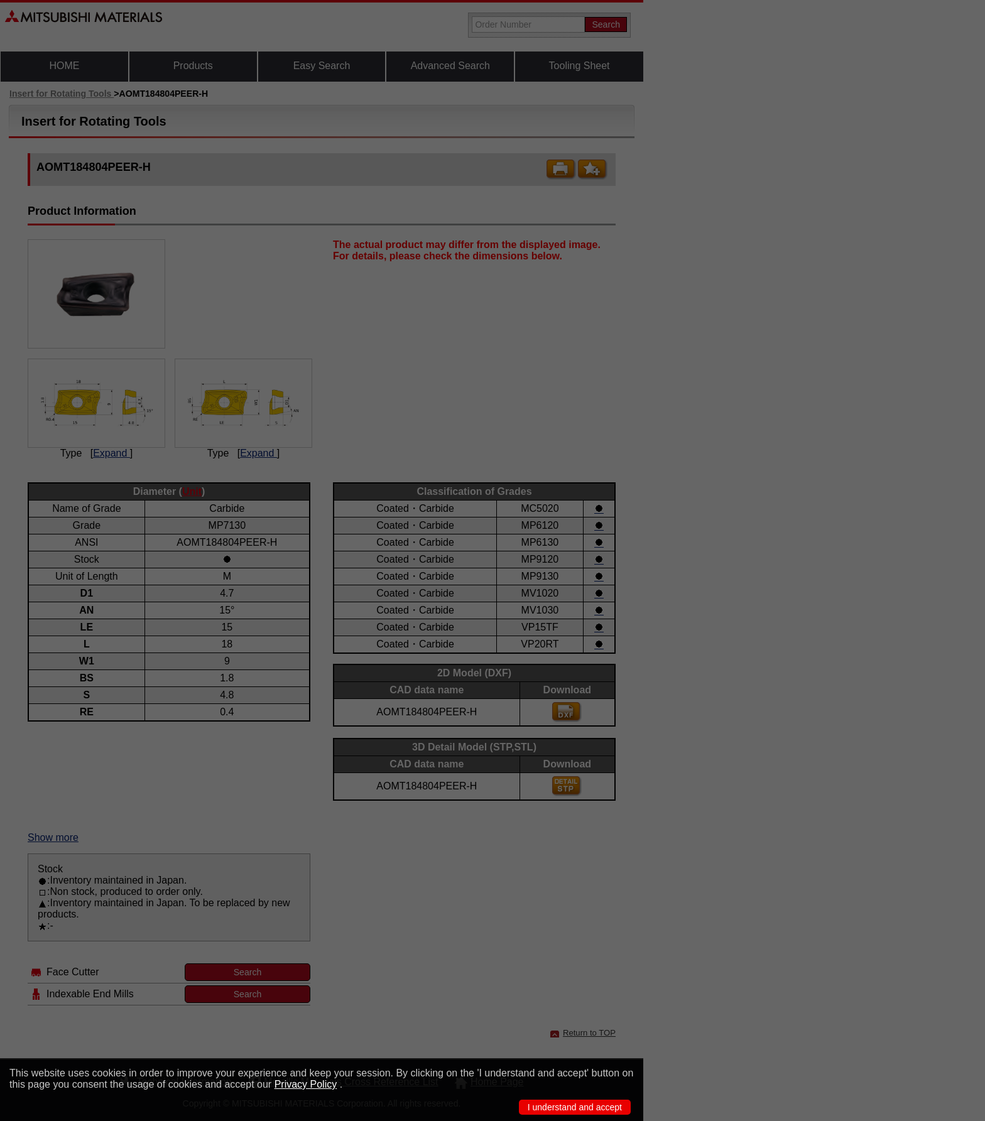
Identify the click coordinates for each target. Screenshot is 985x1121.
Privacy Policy (306, 1084)
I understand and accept (575, 1107)
